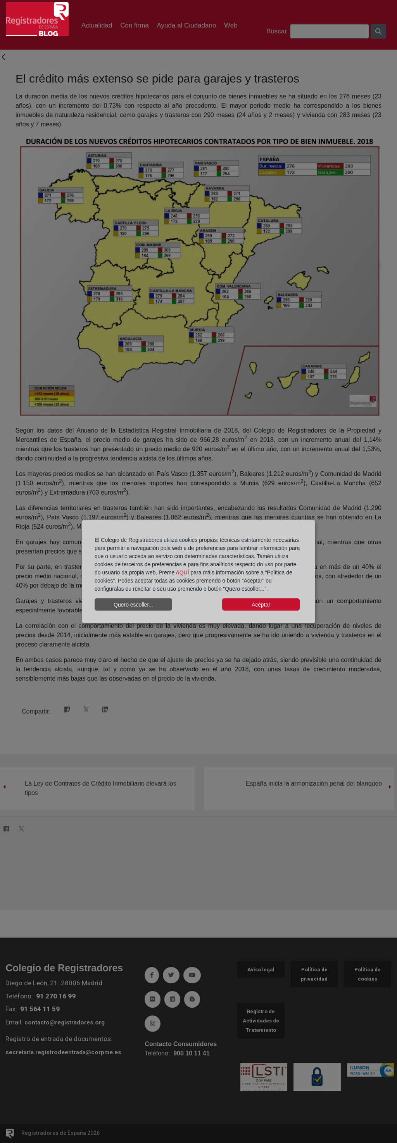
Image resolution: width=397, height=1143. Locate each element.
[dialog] (198, 571)
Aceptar (261, 604)
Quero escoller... (133, 604)
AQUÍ (182, 572)
